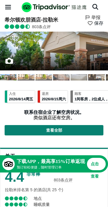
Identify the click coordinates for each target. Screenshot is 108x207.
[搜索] (95, 7)
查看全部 (54, 130)
